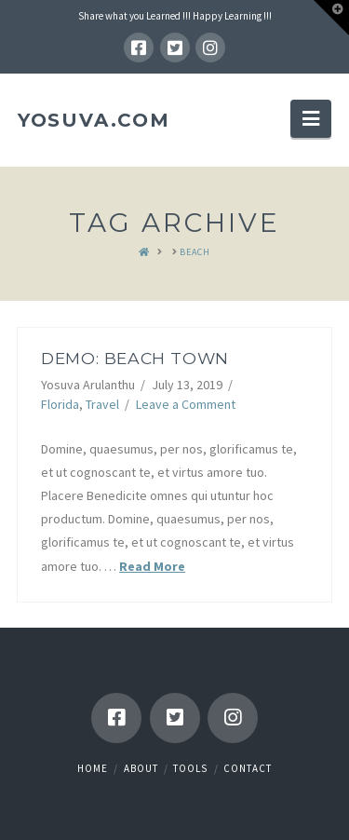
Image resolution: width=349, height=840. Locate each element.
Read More (152, 566)
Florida (60, 404)
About (141, 768)
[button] (310, 118)
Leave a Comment (185, 404)
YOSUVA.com (94, 120)
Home (92, 768)
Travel (102, 404)
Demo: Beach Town (135, 358)
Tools (190, 768)
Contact (247, 768)
